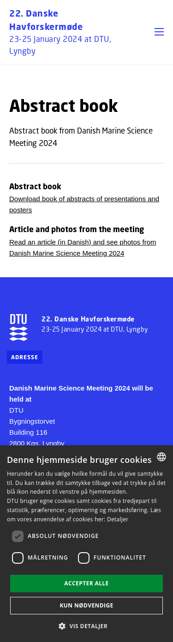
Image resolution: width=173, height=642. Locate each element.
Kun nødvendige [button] (86, 605)
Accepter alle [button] (86, 583)
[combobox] (161, 456)
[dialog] (86, 543)
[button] (159, 31)
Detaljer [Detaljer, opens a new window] (118, 519)
